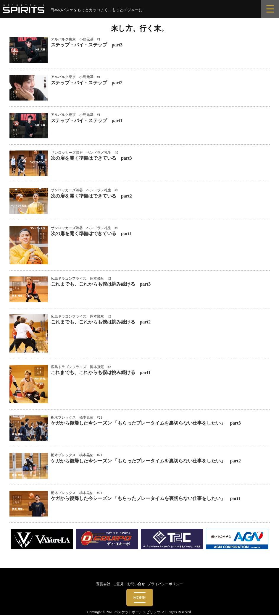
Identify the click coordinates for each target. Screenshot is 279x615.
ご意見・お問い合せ (129, 584)
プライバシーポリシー (165, 584)
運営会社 (103, 584)
